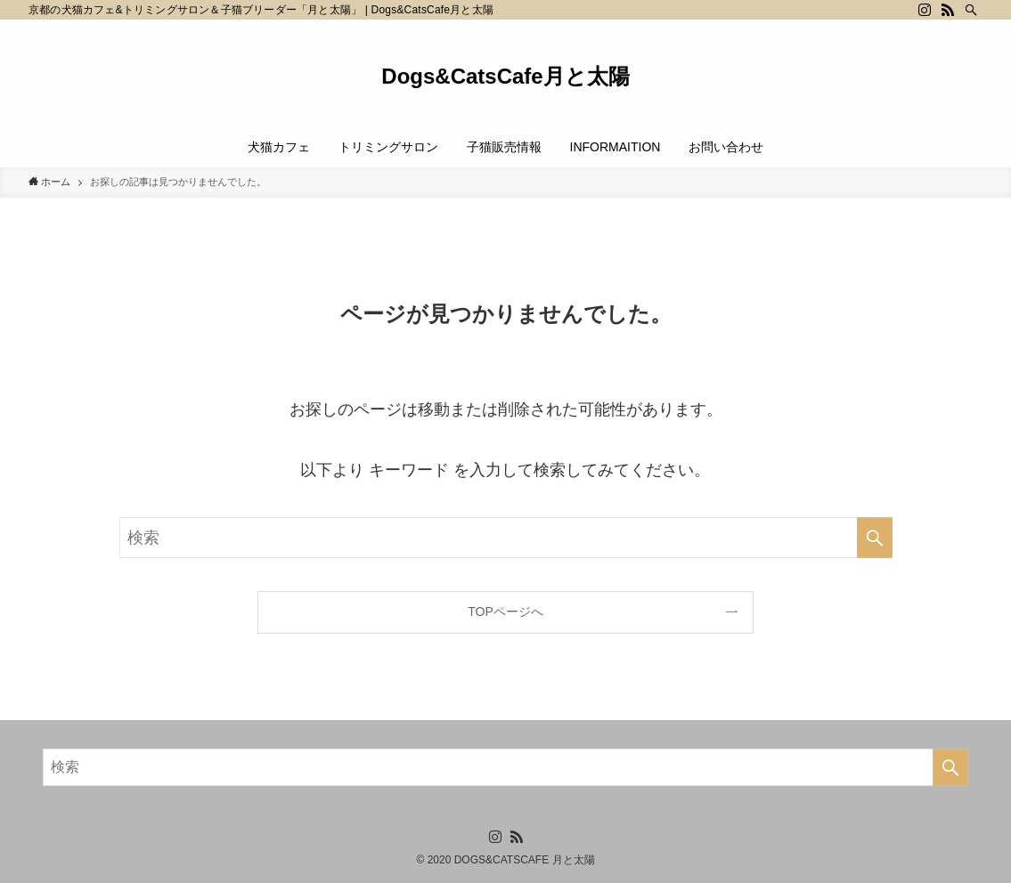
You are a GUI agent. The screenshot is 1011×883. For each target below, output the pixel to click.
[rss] (947, 10)
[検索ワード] (506, 537)
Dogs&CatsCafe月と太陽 (505, 76)
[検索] (970, 10)
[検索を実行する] (875, 537)
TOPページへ (505, 611)
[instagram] (924, 10)
